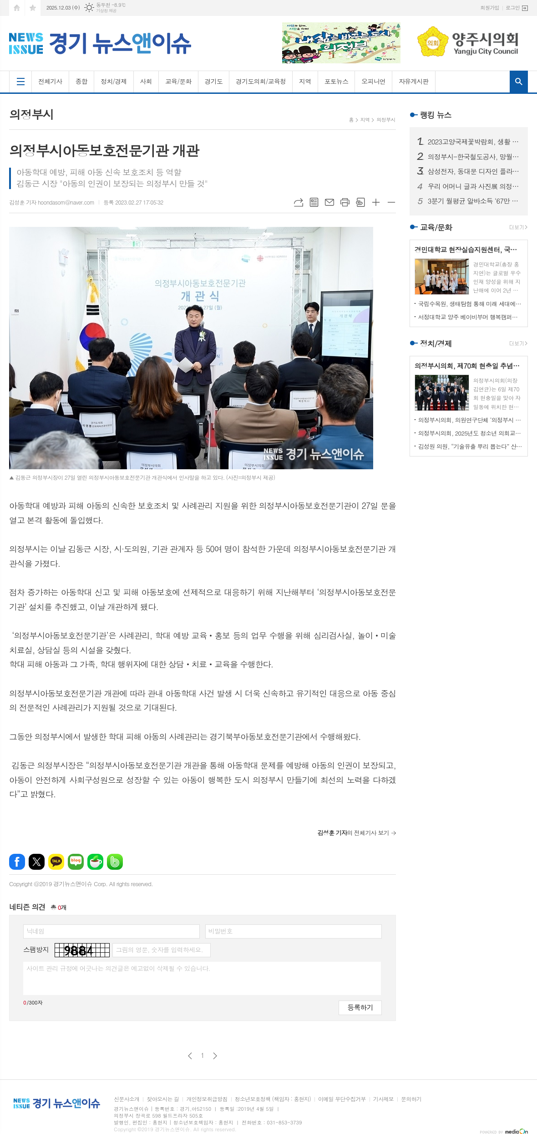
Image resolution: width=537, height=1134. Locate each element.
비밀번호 (220, 931)
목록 (314, 202)
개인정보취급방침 (206, 1099)
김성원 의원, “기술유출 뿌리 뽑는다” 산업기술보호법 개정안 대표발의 (470, 446)
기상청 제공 (106, 11)
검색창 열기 (519, 81)
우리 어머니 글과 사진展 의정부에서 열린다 (474, 186)
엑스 (37, 862)
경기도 (214, 81)
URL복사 (298, 202)
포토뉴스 (336, 81)
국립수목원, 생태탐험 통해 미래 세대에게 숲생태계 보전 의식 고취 (470, 303)
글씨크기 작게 (391, 202)
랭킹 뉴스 (435, 114)
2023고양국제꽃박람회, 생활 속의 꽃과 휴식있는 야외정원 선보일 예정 (474, 141)
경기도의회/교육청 (261, 81)
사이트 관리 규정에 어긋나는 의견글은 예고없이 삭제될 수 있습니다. (118, 968)
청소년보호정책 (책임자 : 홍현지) (273, 1099)
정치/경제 (114, 81)
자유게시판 (414, 81)
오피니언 (373, 81)
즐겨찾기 (33, 8)
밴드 (115, 862)
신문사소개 (126, 1099)
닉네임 (35, 931)
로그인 (513, 7)
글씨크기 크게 (375, 202)
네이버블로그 (76, 862)
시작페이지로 (17, 8)
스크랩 (360, 202)
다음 (215, 1056)
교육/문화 (178, 81)
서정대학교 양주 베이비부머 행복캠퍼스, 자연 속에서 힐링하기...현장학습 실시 (470, 317)
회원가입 (490, 7)
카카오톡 (56, 862)
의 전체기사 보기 (353, 832)
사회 (146, 81)
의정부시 (385, 119)
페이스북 (17, 862)
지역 (305, 81)
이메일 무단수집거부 (342, 1099)
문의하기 (411, 1099)
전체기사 (50, 81)
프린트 (345, 202)
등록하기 (360, 1007)
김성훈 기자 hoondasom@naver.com (51, 202)
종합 (81, 81)
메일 (329, 202)
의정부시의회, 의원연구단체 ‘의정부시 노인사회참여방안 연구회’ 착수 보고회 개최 (470, 420)
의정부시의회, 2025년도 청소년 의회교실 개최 (470, 433)
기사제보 (383, 1099)
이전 (190, 1056)
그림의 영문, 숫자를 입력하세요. (159, 949)
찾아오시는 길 (163, 1099)
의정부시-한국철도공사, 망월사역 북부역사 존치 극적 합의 (474, 156)
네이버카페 (95, 862)
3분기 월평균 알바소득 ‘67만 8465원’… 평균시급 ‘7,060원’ (474, 200)
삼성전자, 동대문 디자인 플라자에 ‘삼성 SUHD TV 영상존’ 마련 (474, 171)
